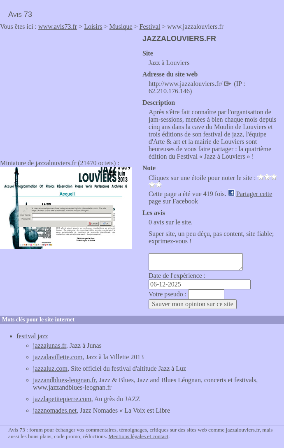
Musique (121, 26)
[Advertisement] (69, 92)
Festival (150, 26)
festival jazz (32, 336)
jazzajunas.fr (49, 345)
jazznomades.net (55, 410)
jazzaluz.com (50, 368)
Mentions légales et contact (138, 436)
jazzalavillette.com (57, 356)
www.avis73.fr (57, 26)
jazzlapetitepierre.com (62, 398)
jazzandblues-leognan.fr (64, 379)
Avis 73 (20, 14)
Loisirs (93, 26)
